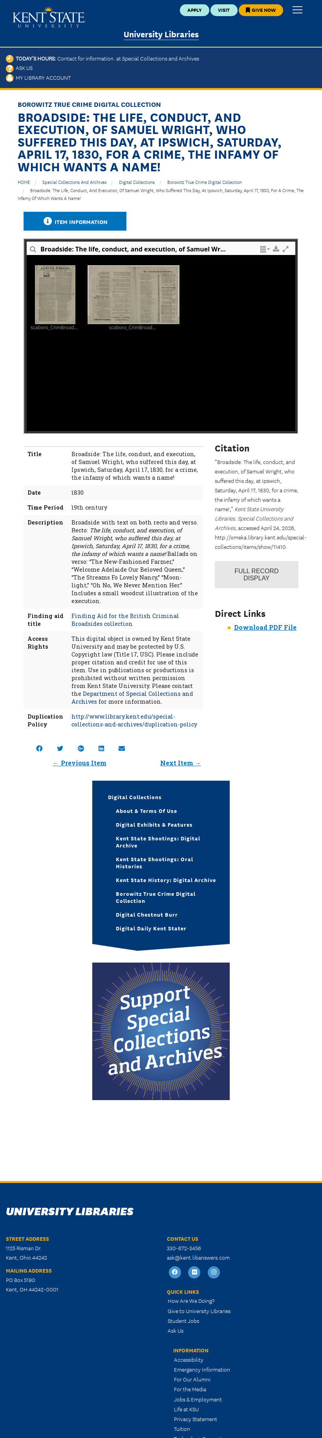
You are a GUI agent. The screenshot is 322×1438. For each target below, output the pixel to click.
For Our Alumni (192, 1379)
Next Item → (180, 763)
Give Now (261, 10)
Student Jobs (183, 1320)
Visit (224, 10)
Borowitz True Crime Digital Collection (204, 181)
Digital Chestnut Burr (147, 914)
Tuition (182, 1428)
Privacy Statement (195, 1418)
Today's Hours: (102, 58)
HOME (24, 181)
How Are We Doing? (191, 1300)
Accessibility (188, 1359)
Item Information (75, 221)
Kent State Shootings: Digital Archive (158, 842)
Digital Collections (137, 181)
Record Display (256, 574)
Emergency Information (202, 1369)
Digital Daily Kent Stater (151, 928)
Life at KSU (186, 1409)
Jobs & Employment (198, 1399)
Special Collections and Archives (74, 181)
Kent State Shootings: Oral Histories (154, 862)
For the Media (190, 1389)
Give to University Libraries (199, 1310)
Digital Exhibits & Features (154, 824)
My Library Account (38, 77)
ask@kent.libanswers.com (198, 1257)
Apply (194, 10)
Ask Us (19, 67)
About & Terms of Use (146, 810)
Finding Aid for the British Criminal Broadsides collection (125, 619)
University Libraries (161, 34)
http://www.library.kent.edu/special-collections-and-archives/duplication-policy (134, 720)
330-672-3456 (184, 1248)
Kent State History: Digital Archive (166, 879)
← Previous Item (79, 763)
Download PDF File (265, 627)
